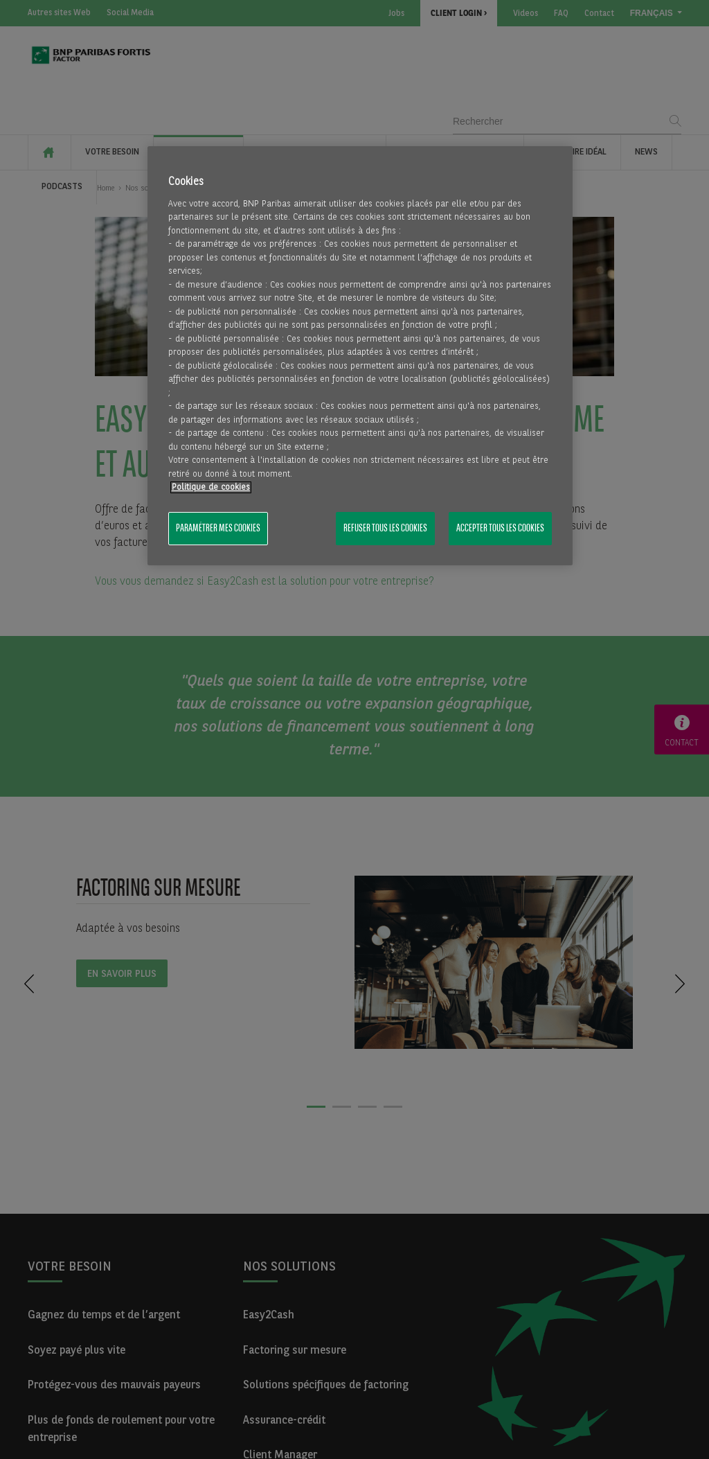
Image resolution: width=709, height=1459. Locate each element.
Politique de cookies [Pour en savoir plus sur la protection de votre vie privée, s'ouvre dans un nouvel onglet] (211, 487)
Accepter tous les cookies (500, 528)
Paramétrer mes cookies (218, 528)
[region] (360, 356)
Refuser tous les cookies (385, 528)
